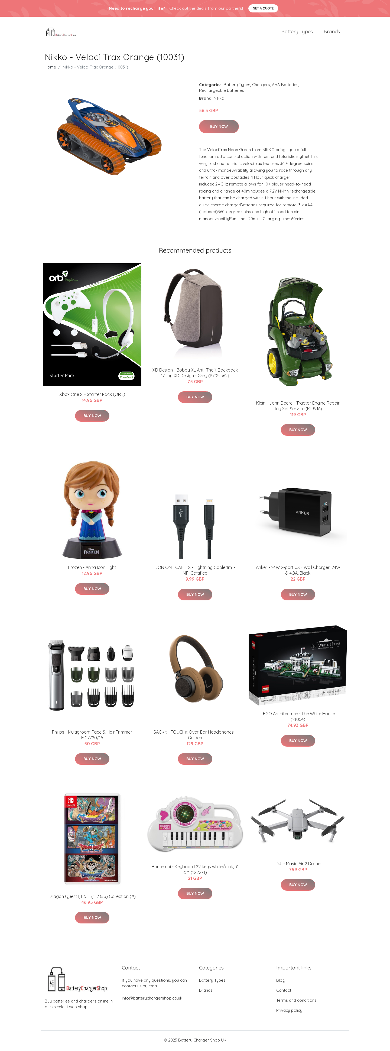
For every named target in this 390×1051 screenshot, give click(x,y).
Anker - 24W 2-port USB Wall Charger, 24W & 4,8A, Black (298, 572)
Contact (283, 991)
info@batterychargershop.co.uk (152, 999)
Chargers (261, 86)
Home (50, 68)
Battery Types (297, 32)
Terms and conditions (296, 1001)
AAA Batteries (285, 86)
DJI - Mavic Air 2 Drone (298, 865)
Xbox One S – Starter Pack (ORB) (92, 396)
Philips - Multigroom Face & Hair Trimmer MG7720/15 (92, 736)
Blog (280, 981)
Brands (332, 32)
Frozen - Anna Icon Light (92, 569)
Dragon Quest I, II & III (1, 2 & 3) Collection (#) (92, 898)
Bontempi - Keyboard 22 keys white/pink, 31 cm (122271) (195, 871)
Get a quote (263, 8)
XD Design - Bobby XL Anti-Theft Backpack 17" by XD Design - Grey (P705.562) (195, 374)
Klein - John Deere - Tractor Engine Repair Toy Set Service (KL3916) (298, 407)
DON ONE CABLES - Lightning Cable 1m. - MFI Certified (195, 572)
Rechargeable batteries (221, 92)
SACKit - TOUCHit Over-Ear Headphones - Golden (195, 736)
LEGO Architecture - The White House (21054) (298, 718)
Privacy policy (289, 1011)
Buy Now (219, 128)
